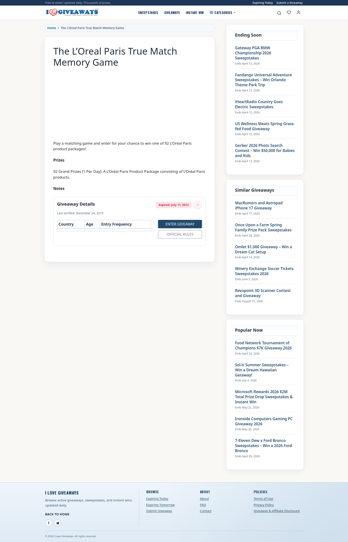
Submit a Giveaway (290, 2)
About (204, 499)
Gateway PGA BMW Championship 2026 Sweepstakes (253, 53)
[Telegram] (57, 522)
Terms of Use (263, 499)
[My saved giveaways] (289, 12)
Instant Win (195, 12)
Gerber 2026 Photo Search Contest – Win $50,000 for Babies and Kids (265, 150)
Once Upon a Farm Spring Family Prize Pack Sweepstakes (263, 228)
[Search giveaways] (279, 13)
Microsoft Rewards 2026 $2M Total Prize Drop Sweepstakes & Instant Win (264, 396)
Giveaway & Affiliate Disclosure (277, 511)
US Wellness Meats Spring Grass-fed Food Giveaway (265, 126)
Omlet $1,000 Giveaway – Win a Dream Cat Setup (263, 249)
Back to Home (57, 514)
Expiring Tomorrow (160, 505)
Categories (223, 12)
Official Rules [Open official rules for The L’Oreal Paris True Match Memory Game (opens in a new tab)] (180, 234)
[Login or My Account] (298, 12)
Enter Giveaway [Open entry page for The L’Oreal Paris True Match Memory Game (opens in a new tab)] (180, 224)
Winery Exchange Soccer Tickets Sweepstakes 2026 (264, 271)
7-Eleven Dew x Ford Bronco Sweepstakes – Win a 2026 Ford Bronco (263, 445)
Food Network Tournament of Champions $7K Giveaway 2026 (263, 346)
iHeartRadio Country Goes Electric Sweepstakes (259, 104)
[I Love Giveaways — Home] (72, 12)
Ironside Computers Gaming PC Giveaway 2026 (264, 421)
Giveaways (172, 12)
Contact (206, 511)
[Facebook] (48, 522)
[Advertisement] (129, 102)
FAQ (203, 505)
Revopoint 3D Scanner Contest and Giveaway (263, 293)
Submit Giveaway (159, 511)
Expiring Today (263, 2)
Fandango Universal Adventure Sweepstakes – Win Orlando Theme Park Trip (263, 80)
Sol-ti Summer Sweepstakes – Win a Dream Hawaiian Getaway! (262, 370)
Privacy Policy (264, 505)
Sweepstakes (148, 12)
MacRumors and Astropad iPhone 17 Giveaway (259, 206)
